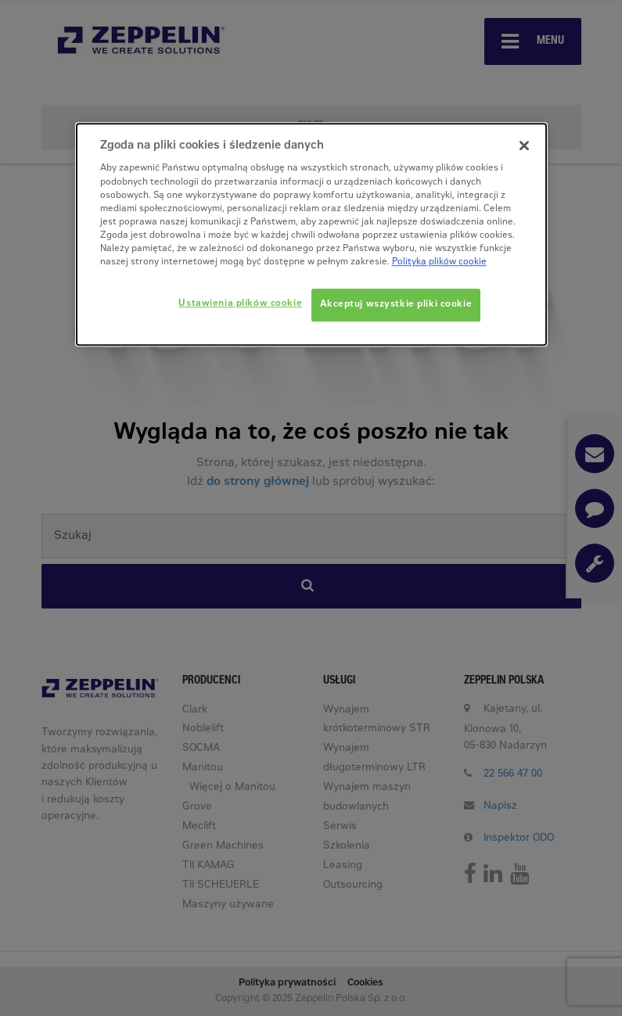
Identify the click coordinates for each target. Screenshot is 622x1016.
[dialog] (311, 234)
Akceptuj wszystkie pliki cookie (396, 304)
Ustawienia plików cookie (240, 304)
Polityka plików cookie (439, 262)
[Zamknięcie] (524, 145)
